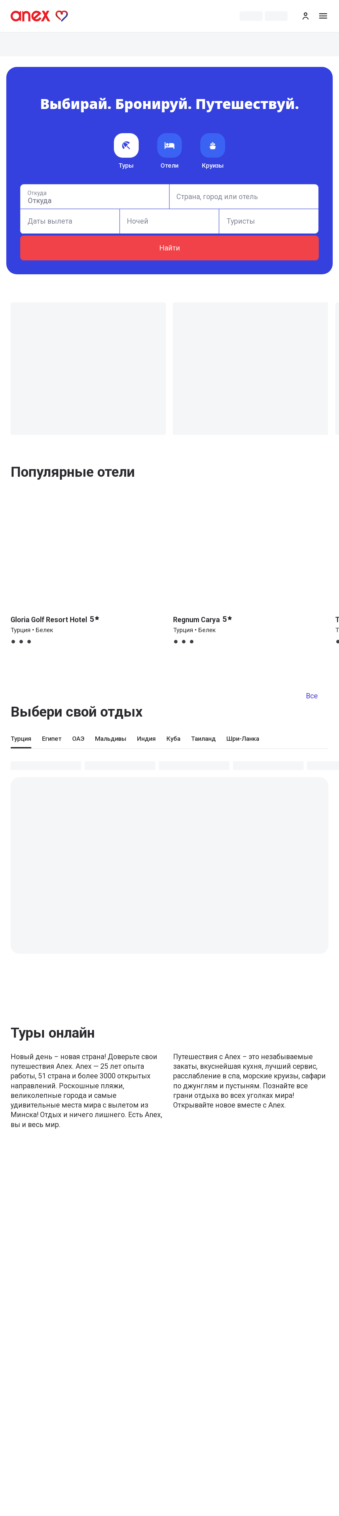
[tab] (21, 741)
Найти (169, 248)
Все (312, 696)
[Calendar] (69, 221)
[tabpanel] (169, 851)
